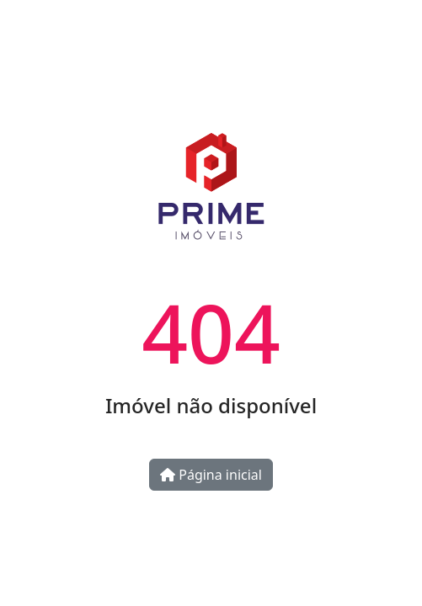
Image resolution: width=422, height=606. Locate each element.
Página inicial (211, 474)
